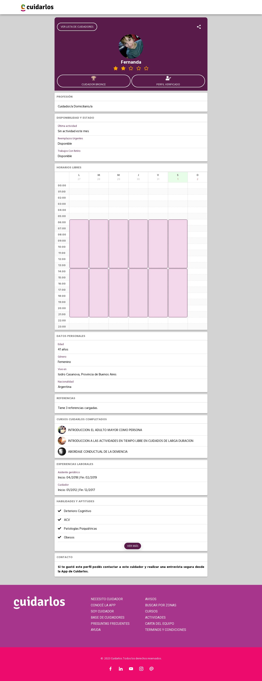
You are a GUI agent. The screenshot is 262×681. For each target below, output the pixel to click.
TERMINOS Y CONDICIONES (165, 630)
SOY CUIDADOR (102, 611)
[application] (79, 243)
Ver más (132, 546)
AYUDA (96, 630)
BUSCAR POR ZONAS (160, 605)
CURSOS (151, 611)
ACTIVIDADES (155, 617)
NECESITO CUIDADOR (107, 599)
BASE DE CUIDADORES (107, 617)
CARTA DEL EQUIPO (159, 624)
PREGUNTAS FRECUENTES (110, 624)
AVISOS (150, 599)
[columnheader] (79, 177)
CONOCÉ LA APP (103, 605)
